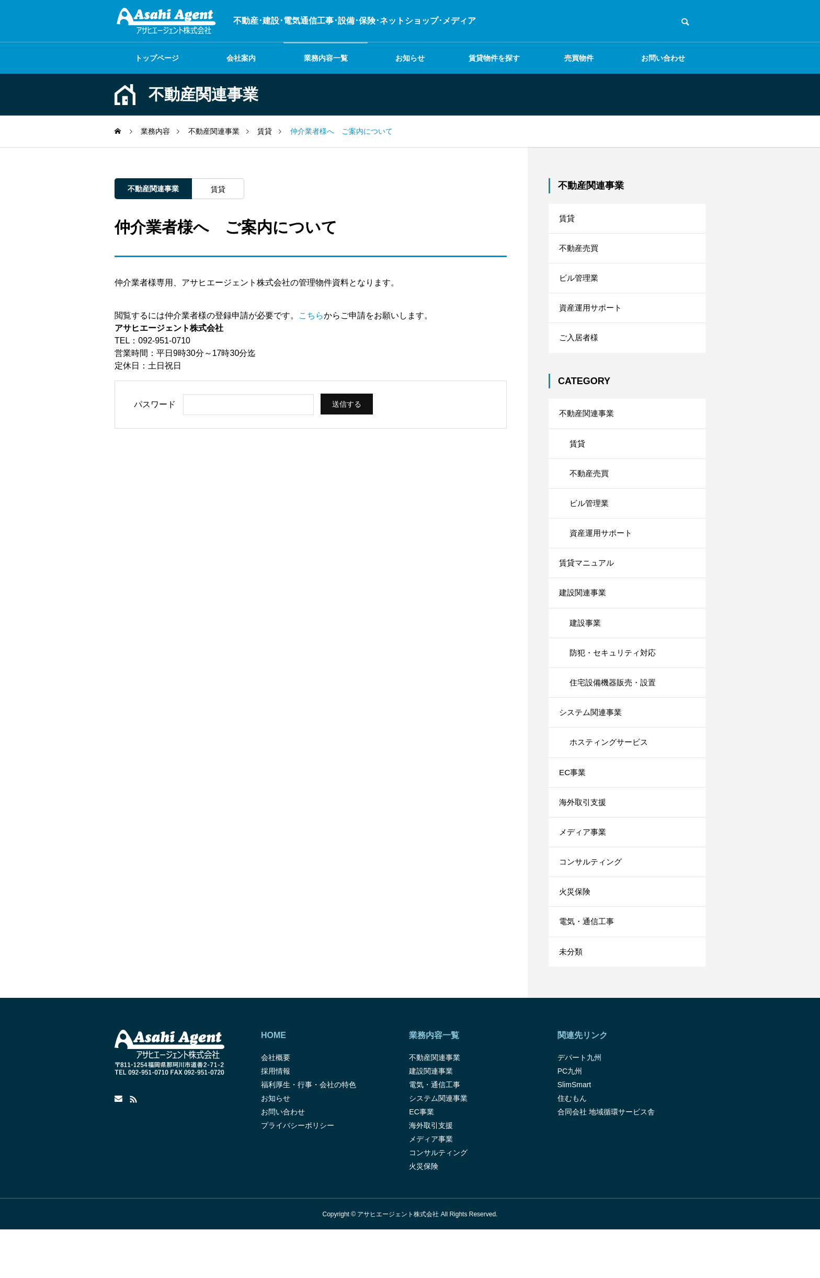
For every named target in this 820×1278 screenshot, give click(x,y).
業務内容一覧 (326, 58)
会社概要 (275, 1105)
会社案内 (241, 58)
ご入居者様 (580, 346)
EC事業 (573, 807)
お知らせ (410, 58)
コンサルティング (592, 903)
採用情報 (275, 1119)
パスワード (155, 404)
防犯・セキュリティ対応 (616, 679)
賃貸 (218, 189)
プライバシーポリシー (297, 1173)
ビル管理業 (580, 283)
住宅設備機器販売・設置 (616, 711)
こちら (311, 315)
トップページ (157, 58)
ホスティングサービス (611, 775)
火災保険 (576, 934)
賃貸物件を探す (494, 58)
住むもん (572, 1146)
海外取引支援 (584, 839)
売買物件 (579, 58)
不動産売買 (580, 251)
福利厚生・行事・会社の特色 (308, 1133)
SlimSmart (574, 1133)
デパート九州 (579, 1105)
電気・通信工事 (588, 966)
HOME (273, 1083)
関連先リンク (582, 1083)
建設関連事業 (584, 616)
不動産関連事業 (153, 189)
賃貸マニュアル (588, 584)
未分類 (571, 998)
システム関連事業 (592, 743)
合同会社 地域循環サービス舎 (606, 1160)
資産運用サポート (592, 314)
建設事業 (586, 647)
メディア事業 (584, 871)
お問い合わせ (663, 58)
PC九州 (569, 1119)
